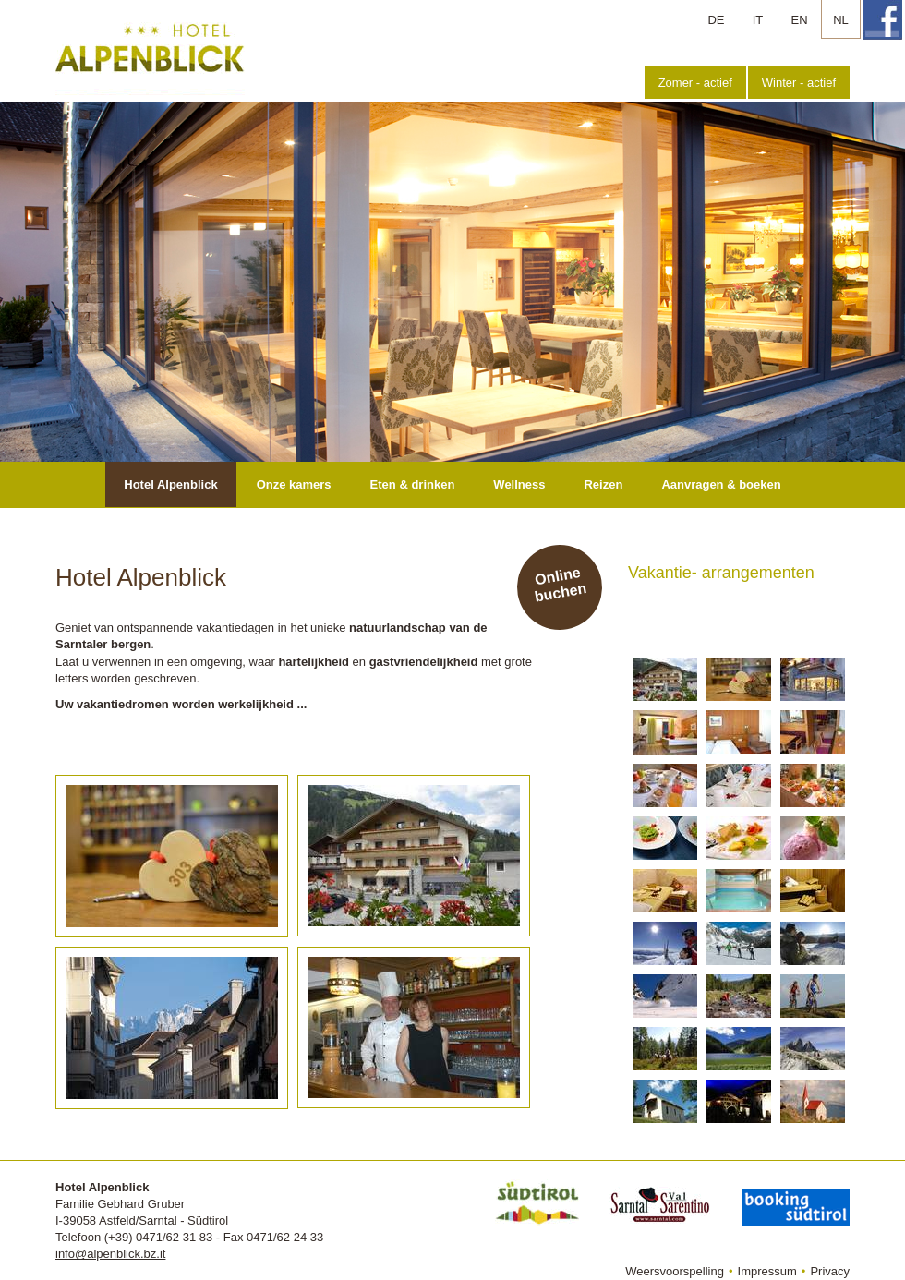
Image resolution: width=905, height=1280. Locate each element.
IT (758, 20)
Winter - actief (799, 83)
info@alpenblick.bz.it (110, 1254)
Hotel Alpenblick (170, 484)
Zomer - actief (695, 83)
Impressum (767, 1271)
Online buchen (560, 584)
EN (798, 20)
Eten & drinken (412, 484)
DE (715, 20)
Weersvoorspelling (674, 1271)
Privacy (830, 1271)
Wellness (519, 484)
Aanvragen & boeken (720, 484)
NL (841, 20)
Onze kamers (294, 484)
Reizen (603, 484)
